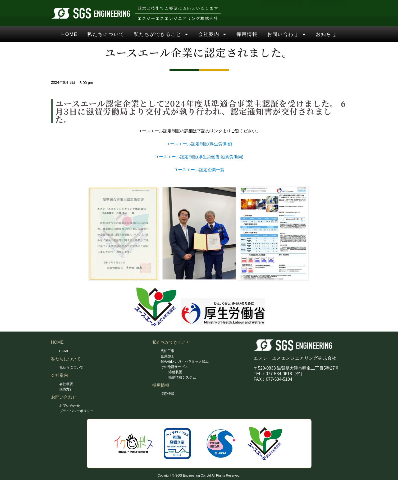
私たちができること (161, 34)
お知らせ (326, 34)
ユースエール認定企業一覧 (199, 169)
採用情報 (247, 34)
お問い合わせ (286, 34)
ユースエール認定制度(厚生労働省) (199, 144)
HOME (69, 34)
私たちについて (105, 34)
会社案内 (212, 34)
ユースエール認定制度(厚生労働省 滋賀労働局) (199, 157)
